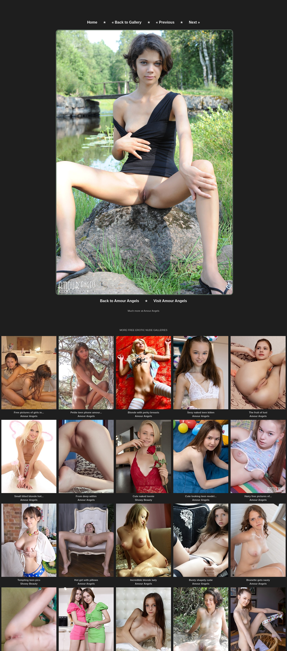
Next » (194, 22)
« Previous (165, 22)
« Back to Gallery (126, 22)
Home (92, 22)
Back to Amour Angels (119, 301)
